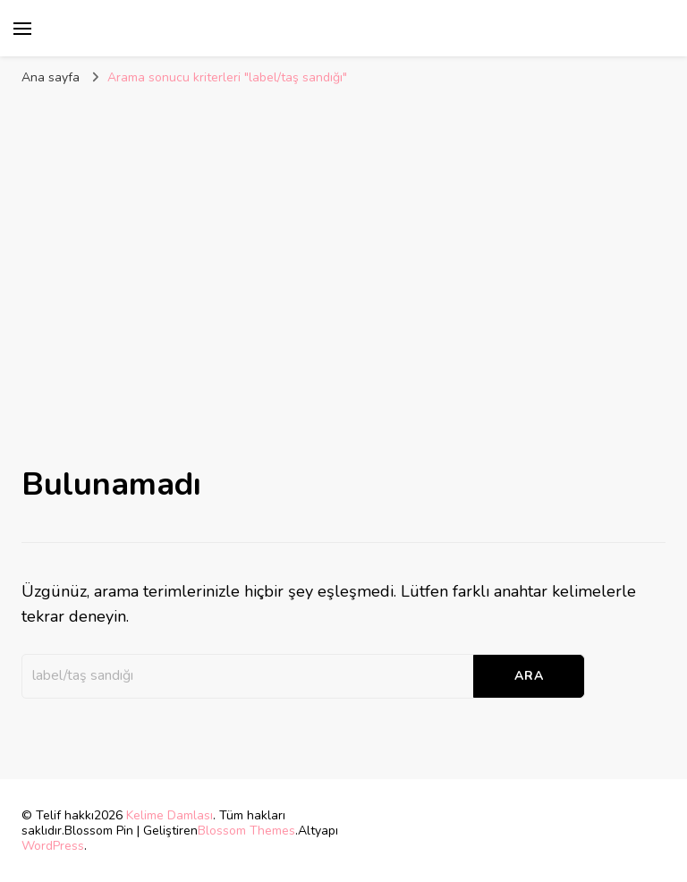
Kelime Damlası (169, 815)
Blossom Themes (246, 830)
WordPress (52, 845)
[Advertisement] (343, 239)
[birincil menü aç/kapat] (22, 28)
